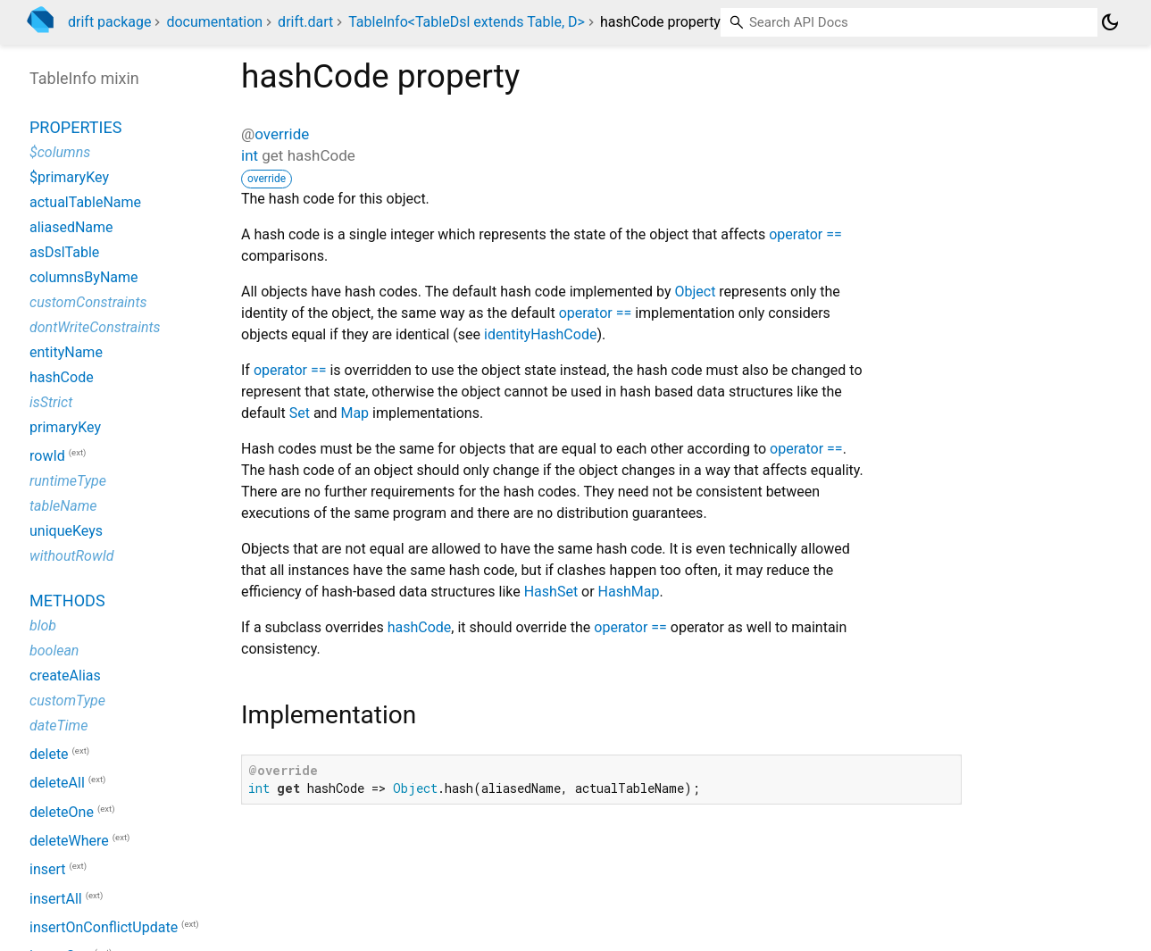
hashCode (420, 627)
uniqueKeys (66, 530)
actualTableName (85, 202)
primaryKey (65, 427)
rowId (47, 455)
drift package (109, 21)
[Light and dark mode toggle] (1110, 22)
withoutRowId (71, 555)
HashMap (629, 591)
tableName (63, 505)
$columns (59, 152)
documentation (214, 21)
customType (67, 700)
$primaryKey (69, 177)
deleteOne (61, 812)
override (281, 134)
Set (299, 413)
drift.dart (305, 21)
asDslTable (64, 252)
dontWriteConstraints (95, 327)
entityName (66, 352)
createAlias (65, 675)
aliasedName (71, 227)
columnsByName (83, 277)
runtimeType (67, 480)
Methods (67, 600)
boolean (54, 650)
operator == (805, 234)
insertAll (55, 898)
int (249, 155)
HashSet (551, 591)
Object (694, 291)
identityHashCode (540, 334)
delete (49, 754)
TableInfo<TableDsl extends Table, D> (466, 21)
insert (47, 870)
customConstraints (88, 302)
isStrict (50, 402)
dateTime (58, 725)
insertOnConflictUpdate (103, 927)
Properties (75, 127)
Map (354, 413)
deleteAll (57, 783)
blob (42, 625)
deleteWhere (69, 840)
